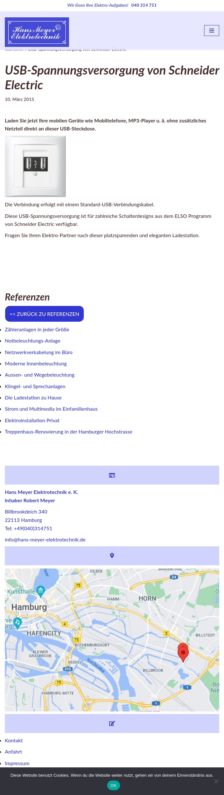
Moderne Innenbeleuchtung (36, 364)
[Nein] (216, 781)
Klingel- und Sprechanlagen (35, 387)
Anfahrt (13, 753)
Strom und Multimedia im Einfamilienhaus (52, 410)
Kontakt (14, 742)
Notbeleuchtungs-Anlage (33, 341)
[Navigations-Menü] (211, 30)
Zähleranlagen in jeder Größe (37, 330)
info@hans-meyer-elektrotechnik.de (45, 541)
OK (113, 785)
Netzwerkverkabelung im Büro (39, 353)
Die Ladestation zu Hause (33, 399)
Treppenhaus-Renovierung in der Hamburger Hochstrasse (69, 433)
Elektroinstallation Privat (32, 421)
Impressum (17, 765)
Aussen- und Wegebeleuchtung (40, 376)
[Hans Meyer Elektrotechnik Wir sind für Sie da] (37, 30)
